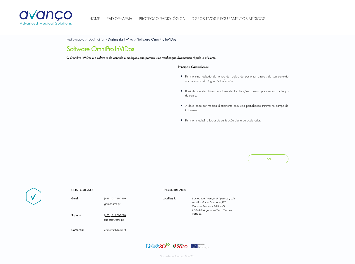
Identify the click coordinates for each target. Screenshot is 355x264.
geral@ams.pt (112, 204)
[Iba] (268, 158)
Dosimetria (95, 39)
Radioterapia (75, 39)
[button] (120, 106)
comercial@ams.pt (115, 230)
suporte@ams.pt (114, 219)
